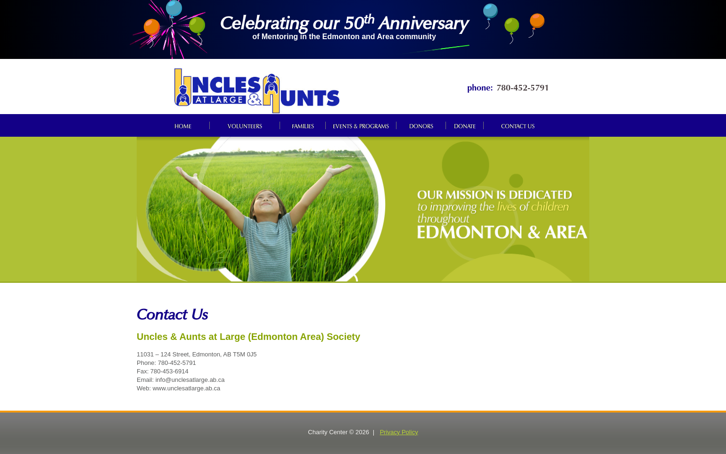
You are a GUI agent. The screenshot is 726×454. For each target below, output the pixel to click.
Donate (465, 125)
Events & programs (361, 125)
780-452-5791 (522, 86)
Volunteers (245, 125)
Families (303, 125)
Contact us (518, 125)
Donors (421, 125)
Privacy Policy (399, 432)
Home (182, 125)
